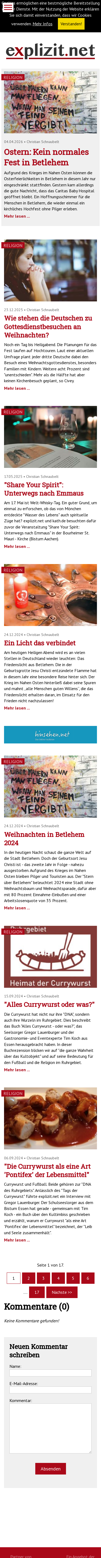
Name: (15, 1366)
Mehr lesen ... (17, 216)
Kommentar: (20, 1400)
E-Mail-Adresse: (23, 1383)
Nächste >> (62, 1292)
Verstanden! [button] (71, 23)
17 (36, 1292)
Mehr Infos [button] (43, 23)
